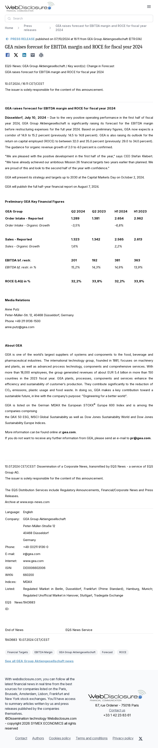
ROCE (122, 652)
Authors (38, 738)
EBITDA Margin (43, 652)
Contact (21, 738)
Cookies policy (60, 738)
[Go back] (20, 39)
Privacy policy (123, 738)
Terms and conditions (92, 738)
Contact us (117, 710)
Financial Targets (17, 652)
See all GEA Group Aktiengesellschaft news (39, 661)
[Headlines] (30, 6)
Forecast (107, 652)
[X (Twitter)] (140, 738)
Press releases (30, 28)
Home (9, 28)
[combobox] (79, 18)
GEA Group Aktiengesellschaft (77, 652)
